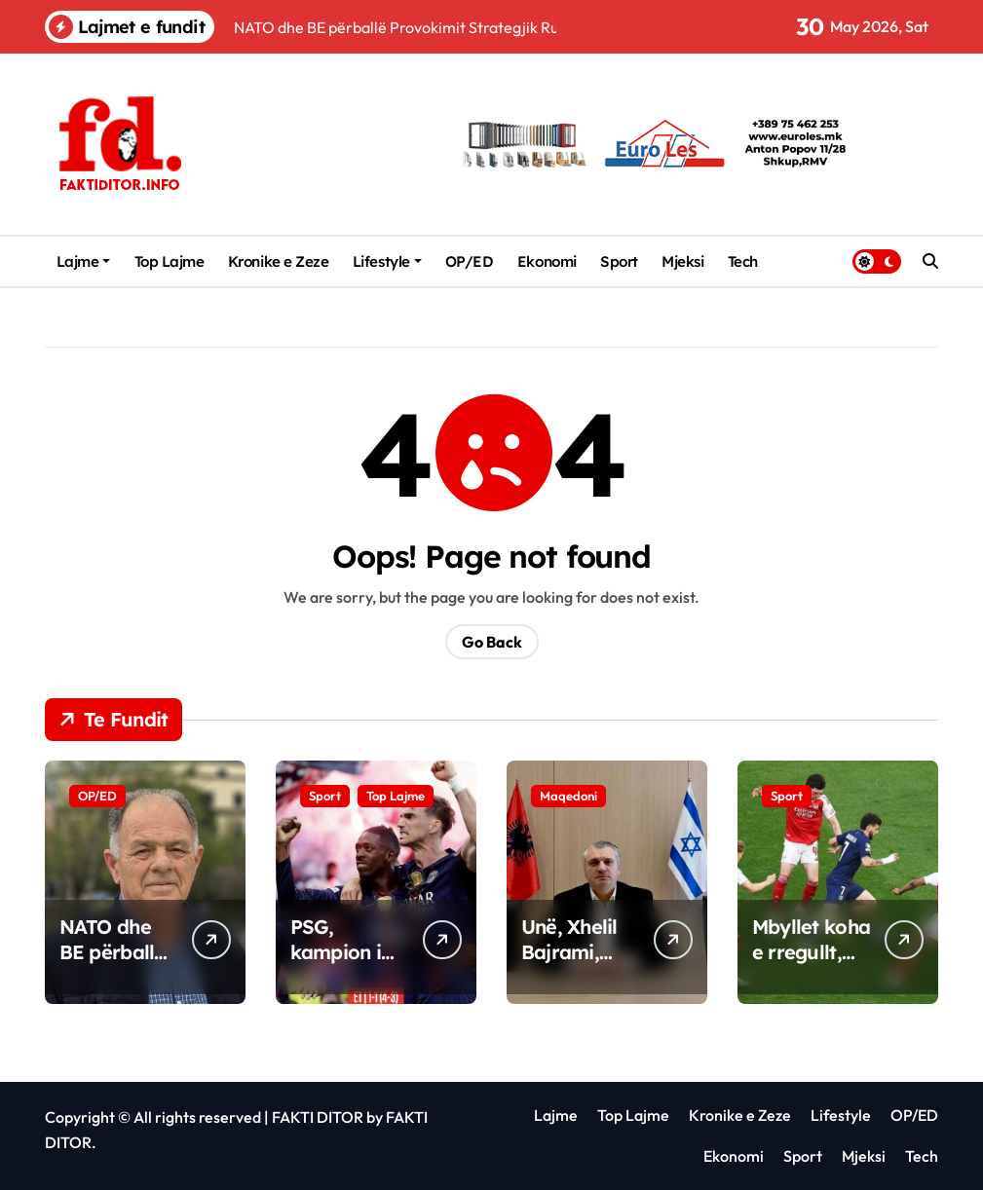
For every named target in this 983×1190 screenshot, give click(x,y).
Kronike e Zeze (278, 261)
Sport (619, 261)
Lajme (84, 261)
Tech (743, 261)
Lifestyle (387, 261)
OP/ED (469, 261)
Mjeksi (682, 261)
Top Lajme (169, 261)
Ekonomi (547, 261)
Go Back (492, 641)
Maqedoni (568, 795)
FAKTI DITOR (317, 1117)
